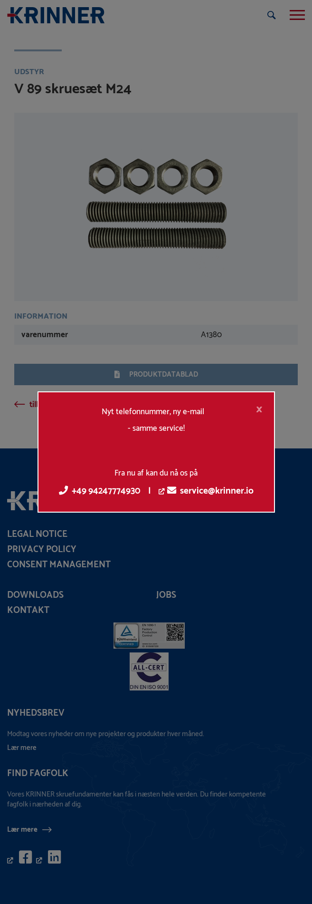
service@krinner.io (210, 491)
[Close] (259, 409)
